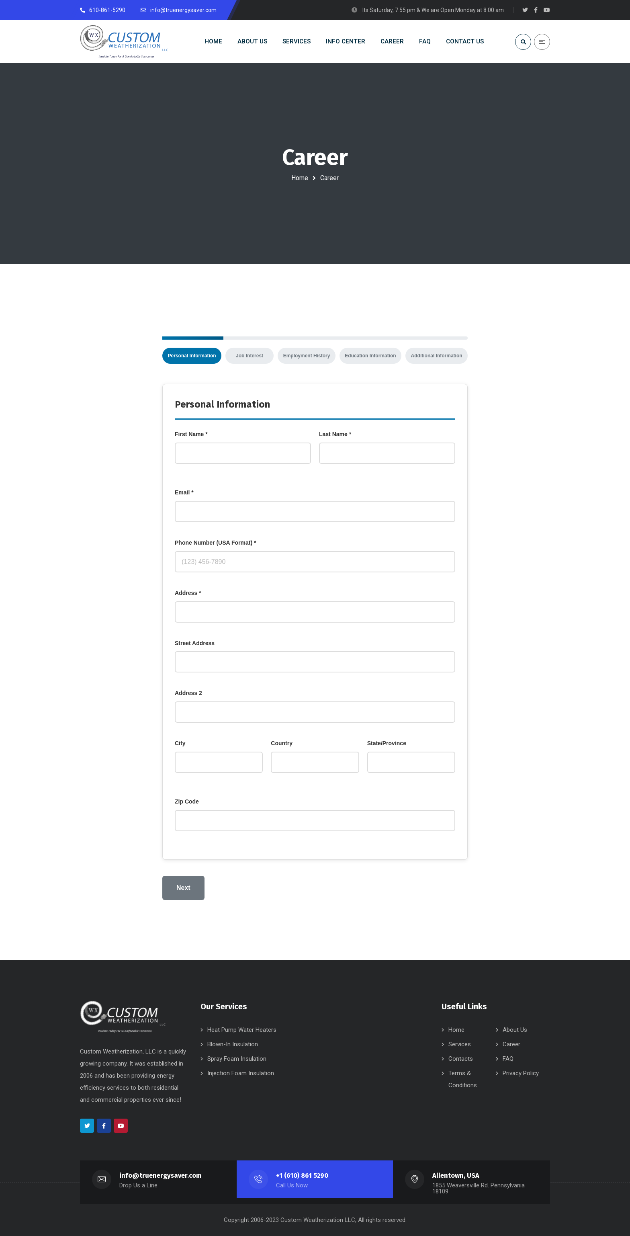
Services (459, 1044)
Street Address (195, 643)
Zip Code (187, 801)
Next (183, 887)
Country (281, 743)
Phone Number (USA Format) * (215, 542)
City (180, 743)
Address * (188, 593)
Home (299, 178)
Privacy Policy (521, 1073)
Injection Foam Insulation (240, 1073)
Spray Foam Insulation (236, 1058)
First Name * (191, 434)
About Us (515, 1029)
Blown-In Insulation (232, 1044)
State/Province (386, 743)
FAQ (508, 1058)
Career (511, 1044)
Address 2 (188, 693)
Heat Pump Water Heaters (241, 1029)
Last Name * (335, 434)
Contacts (460, 1058)
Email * (184, 492)
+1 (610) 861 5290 (302, 1175)
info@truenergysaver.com (160, 1175)
